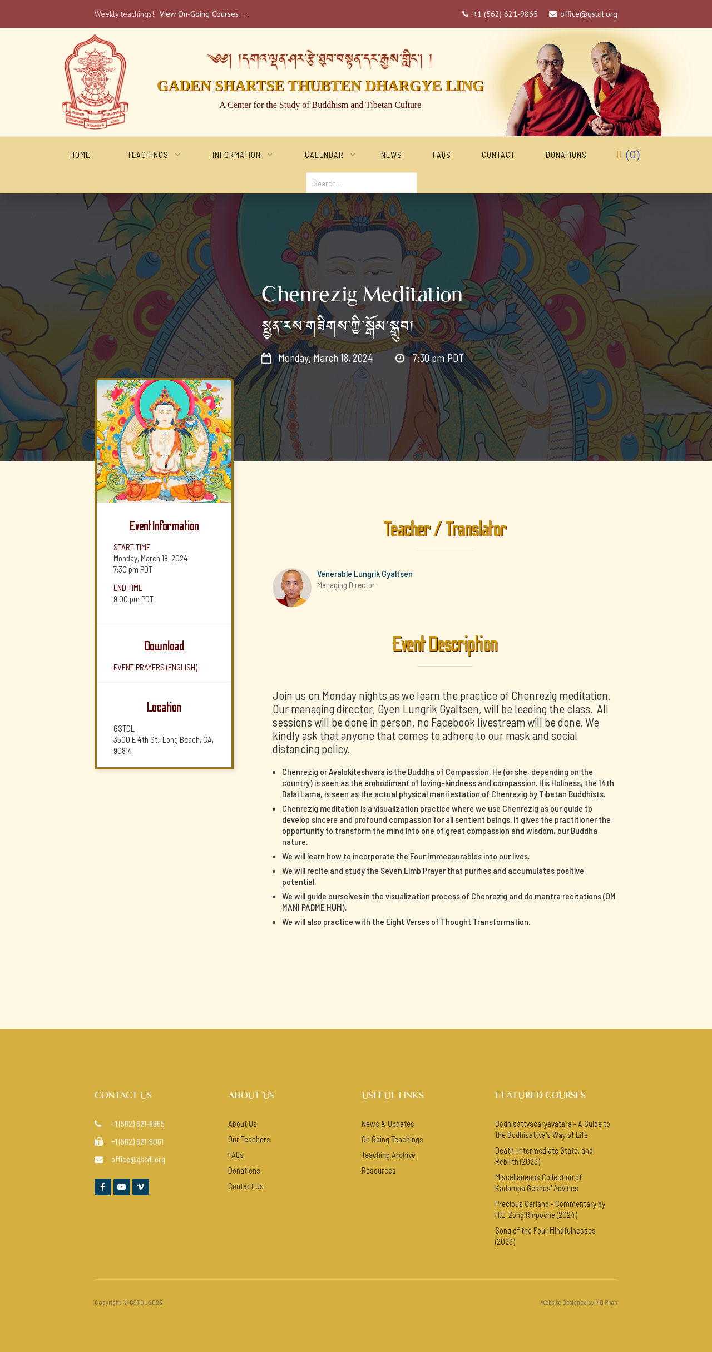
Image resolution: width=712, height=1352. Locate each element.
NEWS (391, 155)
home (80, 155)
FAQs (442, 155)
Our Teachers (249, 1139)
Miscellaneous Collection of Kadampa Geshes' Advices (538, 1182)
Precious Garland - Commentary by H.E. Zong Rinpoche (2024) (550, 1209)
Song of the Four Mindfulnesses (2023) (545, 1235)
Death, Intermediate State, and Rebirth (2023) (544, 1155)
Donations (566, 155)
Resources (379, 1170)
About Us (242, 1124)
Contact (498, 155)
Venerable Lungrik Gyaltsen (365, 573)
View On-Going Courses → (204, 14)
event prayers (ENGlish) (155, 667)
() (629, 154)
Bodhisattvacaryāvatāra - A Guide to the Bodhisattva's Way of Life (552, 1129)
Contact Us (246, 1186)
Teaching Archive (389, 1155)
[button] (148, 154)
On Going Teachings (392, 1139)
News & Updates (388, 1124)
